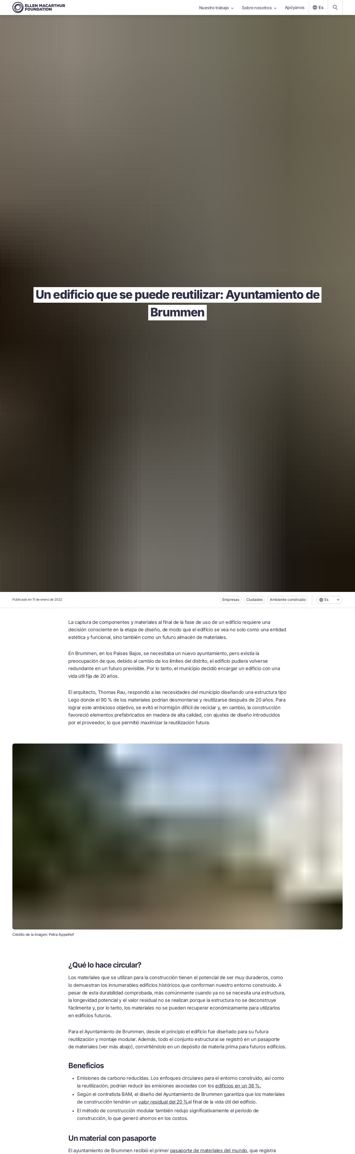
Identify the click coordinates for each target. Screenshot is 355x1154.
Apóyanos (295, 7)
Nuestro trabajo (216, 7)
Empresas (230, 599)
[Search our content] (335, 7)
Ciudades (254, 599)
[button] (329, 600)
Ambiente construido (288, 599)
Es (317, 7)
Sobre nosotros (259, 7)
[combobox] (329, 600)
